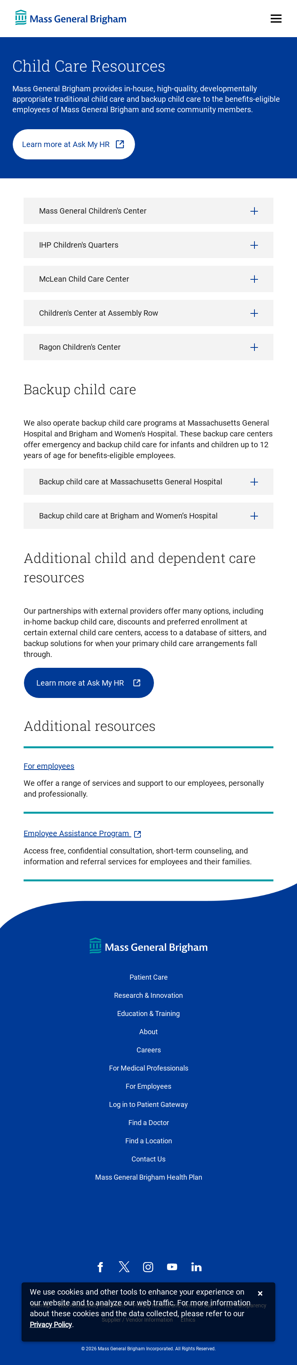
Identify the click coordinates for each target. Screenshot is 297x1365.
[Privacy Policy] (51, 1325)
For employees (49, 766)
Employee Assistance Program (77, 833)
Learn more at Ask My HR (65, 144)
